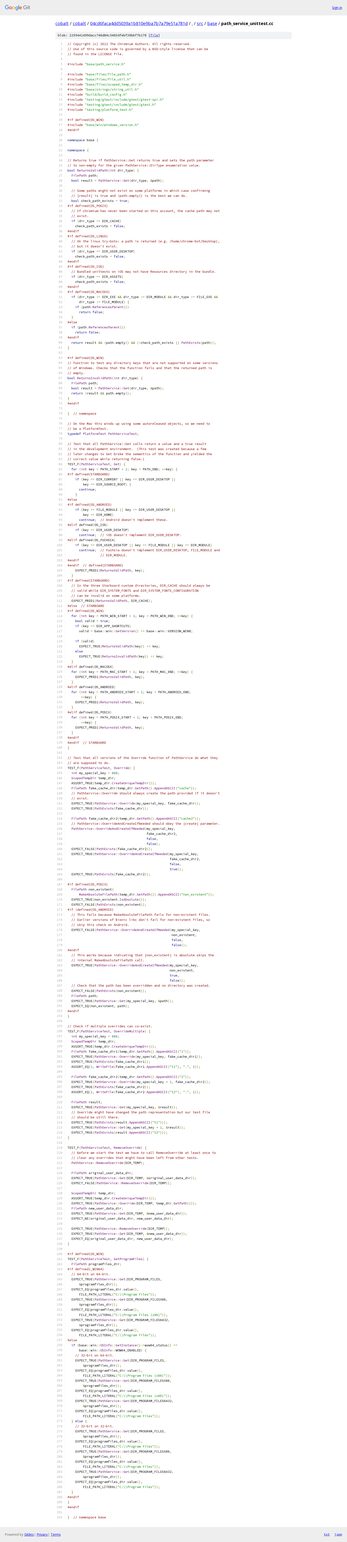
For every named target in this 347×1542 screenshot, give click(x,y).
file (154, 35)
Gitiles (29, 1534)
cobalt (62, 23)
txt (327, 1534)
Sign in (337, 7)
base (212, 23)
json (338, 1534)
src (200, 23)
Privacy (42, 1534)
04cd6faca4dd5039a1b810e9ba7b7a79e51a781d (139, 23)
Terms (56, 1534)
